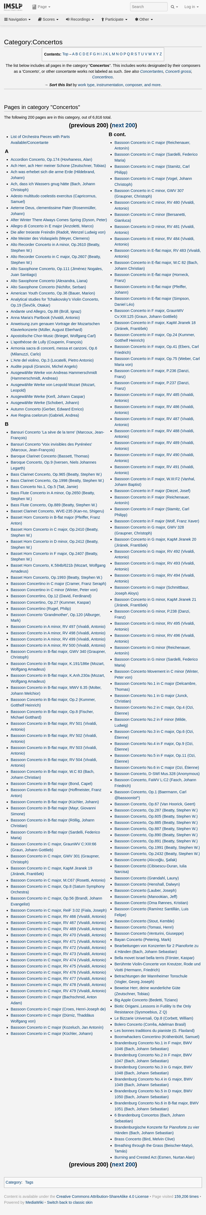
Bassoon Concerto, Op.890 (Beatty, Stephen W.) (156, 835)
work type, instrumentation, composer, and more (119, 85)
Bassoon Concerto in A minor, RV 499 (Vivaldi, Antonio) (58, 639)
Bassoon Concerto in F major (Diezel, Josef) (152, 491)
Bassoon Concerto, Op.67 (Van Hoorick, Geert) (155, 804)
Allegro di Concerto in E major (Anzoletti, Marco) (52, 226)
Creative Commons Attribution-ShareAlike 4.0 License (102, 1196)
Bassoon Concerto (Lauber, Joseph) (145, 890)
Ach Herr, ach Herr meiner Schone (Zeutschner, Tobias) (58, 165)
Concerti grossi (178, 71)
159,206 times (186, 1196)
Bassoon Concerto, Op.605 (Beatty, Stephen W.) (156, 816)
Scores (48, 19)
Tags (29, 1182)
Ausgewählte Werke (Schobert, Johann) (45, 403)
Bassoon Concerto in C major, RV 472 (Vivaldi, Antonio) (58, 947)
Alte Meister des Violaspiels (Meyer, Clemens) (50, 238)
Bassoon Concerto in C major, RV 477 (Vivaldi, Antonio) (58, 978)
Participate (114, 19)
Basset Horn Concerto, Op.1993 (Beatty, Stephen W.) (56, 577)
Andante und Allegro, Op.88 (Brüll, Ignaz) (46, 311)
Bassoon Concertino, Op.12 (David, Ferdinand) (51, 596)
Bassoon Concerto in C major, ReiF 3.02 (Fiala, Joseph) (59, 910)
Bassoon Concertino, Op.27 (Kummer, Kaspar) (51, 602)
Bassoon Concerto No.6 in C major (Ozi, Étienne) (157, 767)
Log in (192, 7)
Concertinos (102, 77)
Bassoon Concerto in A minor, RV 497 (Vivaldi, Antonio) (58, 626)
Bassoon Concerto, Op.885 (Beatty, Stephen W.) (156, 822)
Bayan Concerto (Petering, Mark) (143, 939)
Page (41, 7)
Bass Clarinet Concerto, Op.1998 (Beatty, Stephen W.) (57, 480)
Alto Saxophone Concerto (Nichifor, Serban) (48, 287)
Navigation (17, 19)
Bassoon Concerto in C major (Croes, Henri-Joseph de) (58, 1009)
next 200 (123, 125)
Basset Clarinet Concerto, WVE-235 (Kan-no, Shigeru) (57, 511)
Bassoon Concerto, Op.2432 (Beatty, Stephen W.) (157, 854)
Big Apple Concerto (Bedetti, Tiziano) (146, 1000)
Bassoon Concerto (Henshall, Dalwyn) (147, 884)
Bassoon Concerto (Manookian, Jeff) (146, 896)
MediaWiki (34, 1202)
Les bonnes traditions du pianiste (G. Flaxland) (155, 1030)
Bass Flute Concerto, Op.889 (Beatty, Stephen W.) (54, 505)
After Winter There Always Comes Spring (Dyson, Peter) (59, 220)
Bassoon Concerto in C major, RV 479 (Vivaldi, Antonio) (58, 991)
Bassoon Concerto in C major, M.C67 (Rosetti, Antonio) (58, 880)
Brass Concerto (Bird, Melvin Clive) (145, 1139)
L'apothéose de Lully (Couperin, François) (47, 342)
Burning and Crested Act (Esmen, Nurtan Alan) (155, 1157)
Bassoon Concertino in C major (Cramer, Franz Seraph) (58, 583)
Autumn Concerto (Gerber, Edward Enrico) (47, 409)
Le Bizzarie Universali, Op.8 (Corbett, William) (154, 1018)
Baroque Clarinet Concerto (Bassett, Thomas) (50, 456)
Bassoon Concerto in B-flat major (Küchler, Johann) (55, 802)
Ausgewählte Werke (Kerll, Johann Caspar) (48, 396)
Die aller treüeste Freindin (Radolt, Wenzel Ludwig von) (58, 232)
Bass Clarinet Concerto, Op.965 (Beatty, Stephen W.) (56, 474)
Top (65, 54)
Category (13, 1182)
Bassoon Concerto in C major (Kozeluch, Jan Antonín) (57, 1027)
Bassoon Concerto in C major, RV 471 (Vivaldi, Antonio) (58, 941)
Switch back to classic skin (70, 1202)
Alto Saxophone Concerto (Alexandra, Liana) (49, 281)
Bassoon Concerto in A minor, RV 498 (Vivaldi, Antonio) (58, 633)
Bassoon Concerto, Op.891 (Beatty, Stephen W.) (156, 841)
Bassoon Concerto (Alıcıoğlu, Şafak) (146, 860)
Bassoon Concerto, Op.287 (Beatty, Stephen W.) (156, 810)
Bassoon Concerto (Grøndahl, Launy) (147, 878)
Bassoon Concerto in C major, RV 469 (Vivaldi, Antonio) (58, 929)
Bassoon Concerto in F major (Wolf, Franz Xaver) (157, 521)
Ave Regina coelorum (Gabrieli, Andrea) (45, 415)
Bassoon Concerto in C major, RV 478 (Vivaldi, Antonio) (58, 985)
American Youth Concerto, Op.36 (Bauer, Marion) (53, 293)
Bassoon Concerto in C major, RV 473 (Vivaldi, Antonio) (58, 954)
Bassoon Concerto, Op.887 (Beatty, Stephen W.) (156, 829)
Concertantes (151, 71)
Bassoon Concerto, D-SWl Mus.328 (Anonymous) (157, 774)
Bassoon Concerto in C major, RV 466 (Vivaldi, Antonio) (58, 916)
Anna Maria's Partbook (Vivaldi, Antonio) (45, 317)
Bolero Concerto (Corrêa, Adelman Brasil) (150, 1024)
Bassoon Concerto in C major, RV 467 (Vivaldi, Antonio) (58, 923)
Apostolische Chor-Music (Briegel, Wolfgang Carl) (53, 336)
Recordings (80, 19)
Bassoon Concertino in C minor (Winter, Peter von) (54, 590)
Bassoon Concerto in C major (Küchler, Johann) (52, 1033)
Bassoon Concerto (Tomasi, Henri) (144, 927)
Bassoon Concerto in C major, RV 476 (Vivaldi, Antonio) (58, 972)
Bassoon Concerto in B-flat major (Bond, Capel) (52, 783)
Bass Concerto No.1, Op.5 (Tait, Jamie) (44, 487)
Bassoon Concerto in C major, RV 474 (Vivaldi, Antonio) (58, 960)
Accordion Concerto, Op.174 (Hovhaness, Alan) (51, 159)
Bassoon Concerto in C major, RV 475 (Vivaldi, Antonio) (58, 966)
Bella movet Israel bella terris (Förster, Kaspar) (154, 958)
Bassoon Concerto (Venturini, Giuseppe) (149, 933)
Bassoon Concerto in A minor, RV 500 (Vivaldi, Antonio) (58, 645)
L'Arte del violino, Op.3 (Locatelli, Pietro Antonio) (52, 360)
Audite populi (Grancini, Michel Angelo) (44, 366)
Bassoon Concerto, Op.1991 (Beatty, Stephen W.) (157, 847)
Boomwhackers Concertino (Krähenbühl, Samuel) (157, 1037)
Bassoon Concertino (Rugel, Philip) (41, 608)
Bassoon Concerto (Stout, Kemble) (144, 921)
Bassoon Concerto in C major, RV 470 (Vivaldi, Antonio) (58, 935)
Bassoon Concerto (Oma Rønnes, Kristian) (151, 903)
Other (144, 19)
